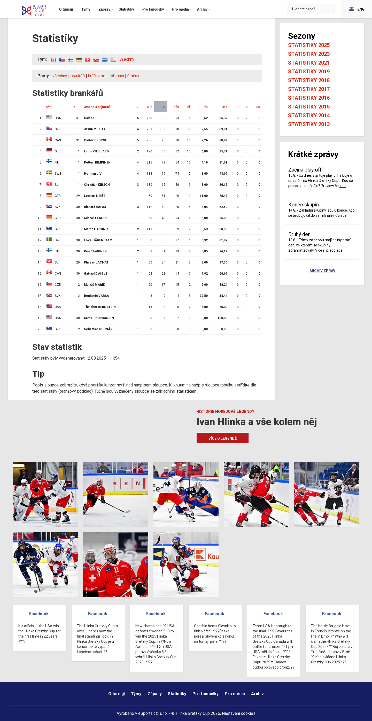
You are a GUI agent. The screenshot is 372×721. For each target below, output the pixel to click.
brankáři (78, 75)
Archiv (257, 693)
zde (342, 186)
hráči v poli (97, 75)
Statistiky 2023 (309, 54)
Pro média (235, 693)
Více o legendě (222, 438)
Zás (176, 107)
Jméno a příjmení (97, 107)
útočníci (134, 75)
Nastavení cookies (238, 713)
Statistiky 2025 (309, 45)
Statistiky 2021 (309, 63)
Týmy (136, 693)
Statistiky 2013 (309, 124)
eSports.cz (148, 713)
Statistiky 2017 (309, 89)
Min (149, 107)
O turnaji (116, 693)
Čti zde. (341, 215)
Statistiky (177, 693)
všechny (127, 59)
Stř (163, 107)
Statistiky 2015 (309, 107)
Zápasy (155, 693)
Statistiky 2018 (309, 80)
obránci (117, 75)
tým (49, 107)
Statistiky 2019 (309, 71)
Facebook (39, 613)
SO (237, 107)
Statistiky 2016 (309, 98)
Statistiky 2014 (309, 115)
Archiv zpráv (322, 271)
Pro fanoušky (205, 693)
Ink (189, 107)
